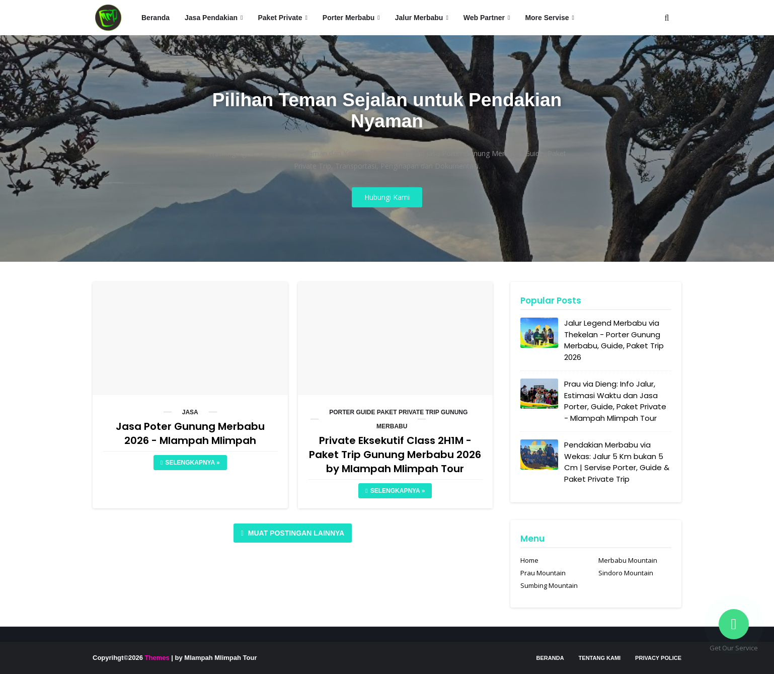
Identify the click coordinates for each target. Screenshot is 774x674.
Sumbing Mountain (549, 585)
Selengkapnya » (192, 462)
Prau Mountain (543, 572)
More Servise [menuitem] (547, 18)
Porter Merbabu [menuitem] (348, 18)
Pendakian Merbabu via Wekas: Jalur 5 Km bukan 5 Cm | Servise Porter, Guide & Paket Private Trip (616, 461)
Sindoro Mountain (625, 572)
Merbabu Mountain (627, 560)
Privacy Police (658, 658)
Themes (157, 657)
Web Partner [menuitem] (484, 18)
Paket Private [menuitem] (280, 18)
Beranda (550, 658)
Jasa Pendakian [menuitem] (211, 18)
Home (529, 560)
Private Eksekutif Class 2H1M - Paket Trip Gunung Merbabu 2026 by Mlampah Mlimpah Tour (395, 454)
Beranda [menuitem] (155, 18)
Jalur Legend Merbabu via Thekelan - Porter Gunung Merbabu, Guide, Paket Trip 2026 (614, 340)
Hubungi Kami (387, 197)
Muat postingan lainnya (295, 533)
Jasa (190, 412)
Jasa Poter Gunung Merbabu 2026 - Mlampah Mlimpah (190, 433)
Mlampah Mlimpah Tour (220, 657)
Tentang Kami (600, 658)
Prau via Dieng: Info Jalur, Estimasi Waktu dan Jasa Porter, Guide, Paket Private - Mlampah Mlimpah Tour (615, 401)
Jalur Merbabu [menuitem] (419, 18)
